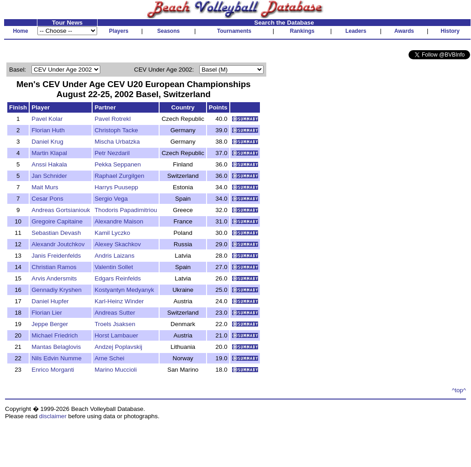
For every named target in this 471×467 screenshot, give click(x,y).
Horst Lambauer (116, 335)
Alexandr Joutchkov (57, 244)
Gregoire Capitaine (57, 221)
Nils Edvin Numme (56, 358)
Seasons (168, 31)
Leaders (355, 31)
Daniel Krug (47, 141)
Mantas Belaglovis (56, 346)
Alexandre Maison (118, 221)
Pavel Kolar (46, 118)
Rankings (302, 31)
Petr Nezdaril (111, 153)
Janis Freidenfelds (56, 255)
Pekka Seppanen (117, 164)
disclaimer (53, 416)
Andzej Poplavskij (118, 346)
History (450, 31)
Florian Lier (46, 312)
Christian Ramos (54, 267)
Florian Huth (48, 130)
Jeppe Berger (49, 324)
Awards (404, 31)
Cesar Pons (47, 198)
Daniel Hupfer (50, 301)
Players (119, 31)
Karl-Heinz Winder (119, 301)
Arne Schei (109, 358)
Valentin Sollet (113, 267)
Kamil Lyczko (112, 232)
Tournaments (234, 31)
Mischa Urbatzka (117, 141)
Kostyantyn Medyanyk (124, 289)
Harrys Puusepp (116, 187)
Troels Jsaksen (114, 324)
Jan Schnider (49, 175)
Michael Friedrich (54, 335)
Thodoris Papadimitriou (125, 210)
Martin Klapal (49, 153)
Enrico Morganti (52, 369)
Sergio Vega (111, 198)
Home (20, 31)
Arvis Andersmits (54, 278)
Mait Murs (44, 187)
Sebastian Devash (56, 232)
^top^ (459, 390)
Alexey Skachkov (117, 244)
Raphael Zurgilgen (119, 175)
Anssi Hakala (49, 164)
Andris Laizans (114, 255)
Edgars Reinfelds (117, 278)
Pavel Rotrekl (112, 118)
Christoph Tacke (116, 130)
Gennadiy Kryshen (56, 289)
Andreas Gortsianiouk (60, 210)
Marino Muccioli (115, 369)
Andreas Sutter (114, 312)
